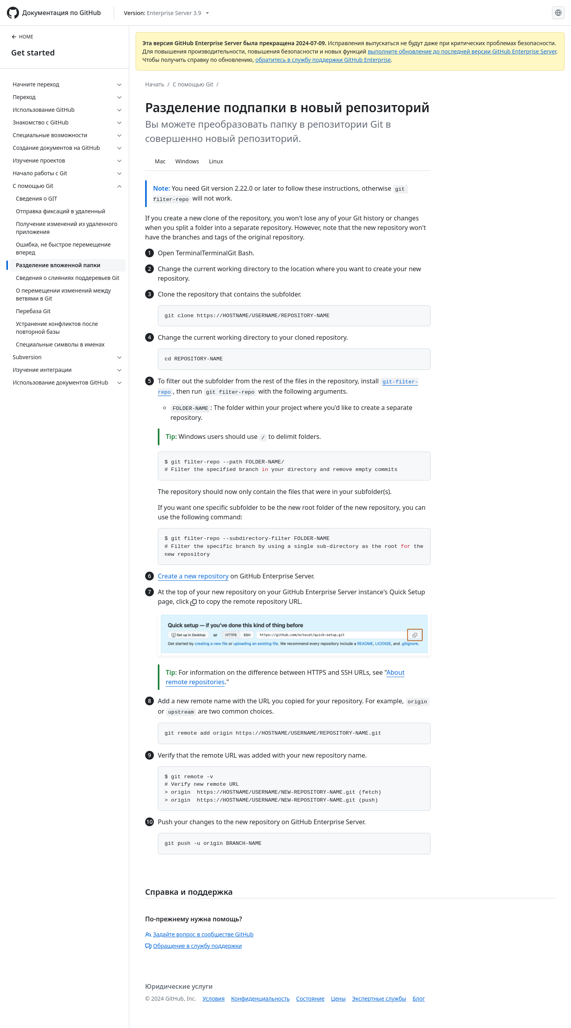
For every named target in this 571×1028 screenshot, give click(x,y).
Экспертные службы (379, 998)
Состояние (310, 998)
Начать (154, 84)
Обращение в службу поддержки (193, 946)
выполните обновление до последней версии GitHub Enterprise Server (462, 51)
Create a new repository (193, 576)
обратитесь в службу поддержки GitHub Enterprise (323, 59)
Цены (338, 998)
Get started (33, 52)
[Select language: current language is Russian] (558, 12)
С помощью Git (192, 84)
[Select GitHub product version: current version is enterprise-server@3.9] (167, 13)
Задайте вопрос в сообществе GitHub (199, 934)
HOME (22, 36)
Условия (214, 998)
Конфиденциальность (260, 998)
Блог (418, 998)
